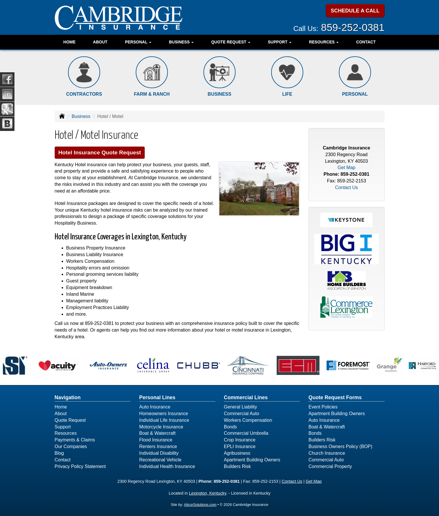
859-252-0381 (352, 27)
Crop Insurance (240, 439)
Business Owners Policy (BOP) (340, 446)
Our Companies (71, 446)
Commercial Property (330, 466)
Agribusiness (237, 453)
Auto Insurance (154, 406)
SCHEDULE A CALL (355, 11)
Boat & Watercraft (157, 433)
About (100, 42)
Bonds (230, 426)
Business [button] (181, 42)
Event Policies (323, 406)
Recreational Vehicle (160, 459)
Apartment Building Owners (252, 459)
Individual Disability (159, 453)
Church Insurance (326, 453)
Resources (66, 433)
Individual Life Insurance (164, 420)
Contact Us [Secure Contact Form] (346, 187)
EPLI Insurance (240, 446)
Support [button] (280, 42)
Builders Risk (237, 466)
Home (69, 42)
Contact (366, 42)
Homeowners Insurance (163, 413)
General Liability (240, 406)
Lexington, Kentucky (207, 493)
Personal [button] (138, 42)
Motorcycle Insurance (161, 426)
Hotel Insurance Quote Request (99, 152)
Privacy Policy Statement (80, 466)
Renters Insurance (158, 446)
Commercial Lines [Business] (246, 397)
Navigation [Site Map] (68, 397)
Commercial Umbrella (246, 433)
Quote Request (70, 420)
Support (63, 426)
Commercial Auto (241, 413)
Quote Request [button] (230, 42)
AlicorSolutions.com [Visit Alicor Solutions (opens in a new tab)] (200, 504)
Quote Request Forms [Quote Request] (335, 397)
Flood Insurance (155, 439)
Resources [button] (324, 42)
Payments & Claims (75, 439)
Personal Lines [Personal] (157, 397)
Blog (59, 453)
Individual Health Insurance (167, 466)
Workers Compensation (248, 420)
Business (80, 116)
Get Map (346, 167)
